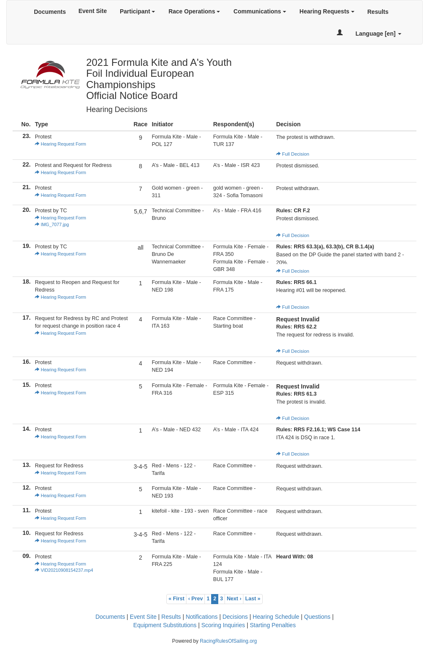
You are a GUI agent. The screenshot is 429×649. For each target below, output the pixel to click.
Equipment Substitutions (164, 625)
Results (378, 11)
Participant (137, 11)
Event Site (92, 11)
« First (176, 599)
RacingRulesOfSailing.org (228, 641)
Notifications (201, 616)
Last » (252, 599)
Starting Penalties (273, 625)
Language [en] (378, 33)
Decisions (235, 616)
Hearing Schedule (276, 616)
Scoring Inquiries (223, 625)
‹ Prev (195, 599)
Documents (50, 11)
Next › (234, 599)
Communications (259, 11)
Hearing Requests (327, 11)
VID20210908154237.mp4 (64, 570)
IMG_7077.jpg (52, 224)
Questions (317, 616)
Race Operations (194, 11)
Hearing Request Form (60, 143)
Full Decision (292, 153)
